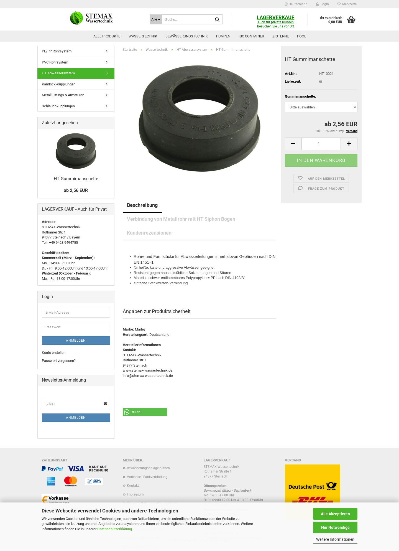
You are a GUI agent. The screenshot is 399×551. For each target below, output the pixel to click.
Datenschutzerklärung (114, 529)
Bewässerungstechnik (186, 36)
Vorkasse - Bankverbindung (147, 477)
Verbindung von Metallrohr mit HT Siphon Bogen (181, 219)
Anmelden (76, 340)
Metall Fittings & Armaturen (63, 95)
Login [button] (322, 4)
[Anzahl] (321, 144)
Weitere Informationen (335, 539)
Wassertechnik (143, 36)
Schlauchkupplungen (58, 106)
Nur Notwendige (335, 527)
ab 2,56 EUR (76, 190)
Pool (301, 36)
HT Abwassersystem (58, 73)
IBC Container (251, 36)
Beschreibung (142, 205)
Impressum (135, 494)
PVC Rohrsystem (55, 62)
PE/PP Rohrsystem (56, 51)
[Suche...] (156, 19)
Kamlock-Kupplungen (58, 84)
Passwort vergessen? (59, 361)
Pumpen (223, 36)
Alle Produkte (106, 36)
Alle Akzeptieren (335, 514)
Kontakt (133, 485)
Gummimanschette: (300, 96)
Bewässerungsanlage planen (148, 468)
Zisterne (280, 36)
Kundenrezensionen (149, 233)
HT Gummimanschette (76, 178)
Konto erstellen (53, 353)
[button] (296, 4)
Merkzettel (347, 4)
